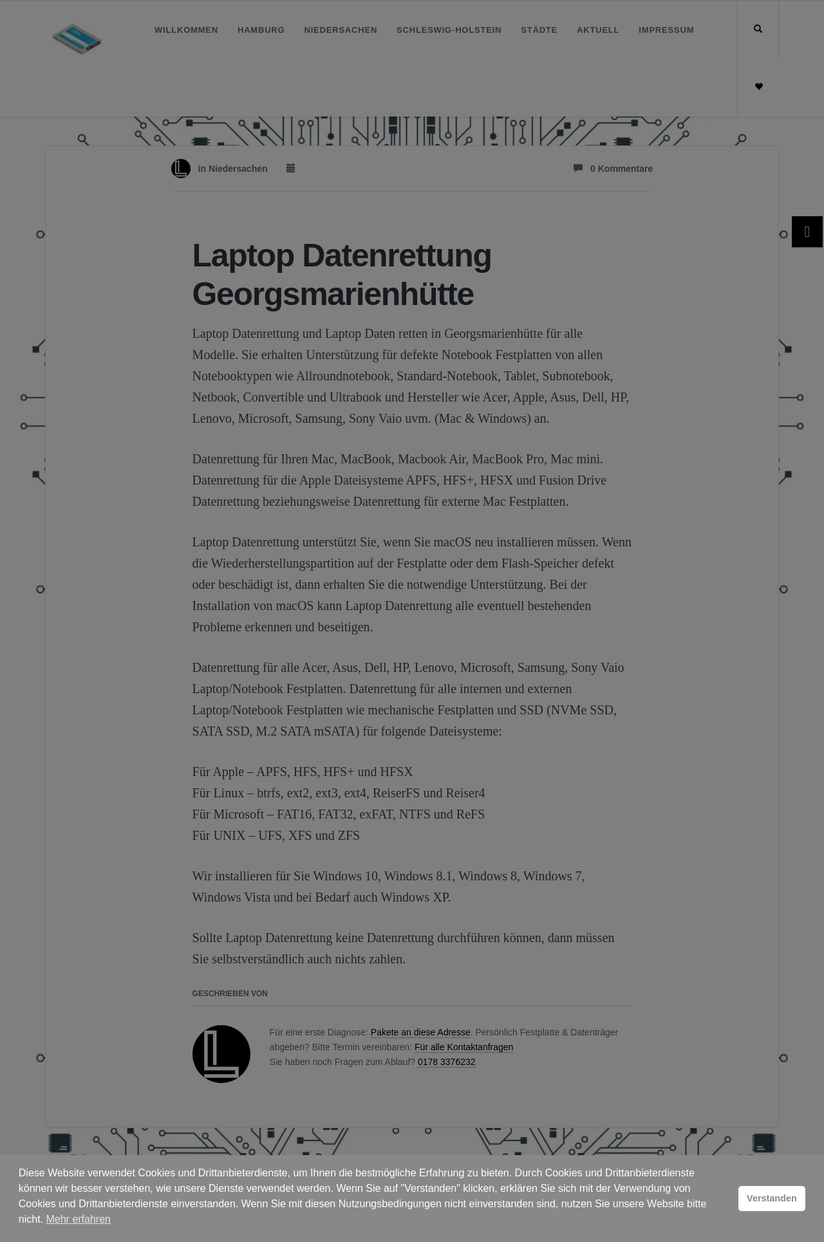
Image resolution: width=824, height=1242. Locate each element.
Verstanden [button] (772, 1198)
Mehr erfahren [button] (78, 1219)
